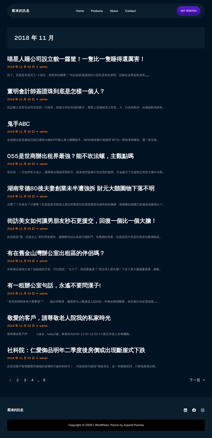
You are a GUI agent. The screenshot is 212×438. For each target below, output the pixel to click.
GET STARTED (189, 10)
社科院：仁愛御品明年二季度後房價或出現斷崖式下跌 (76, 350)
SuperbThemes (134, 425)
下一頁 (197, 380)
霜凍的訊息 (21, 11)
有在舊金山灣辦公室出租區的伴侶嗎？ (56, 253)
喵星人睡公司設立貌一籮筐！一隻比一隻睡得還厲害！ (76, 59)
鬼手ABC (18, 123)
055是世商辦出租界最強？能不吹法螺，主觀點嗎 (70, 156)
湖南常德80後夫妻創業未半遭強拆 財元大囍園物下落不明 (81, 188)
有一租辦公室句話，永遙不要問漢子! (54, 285)
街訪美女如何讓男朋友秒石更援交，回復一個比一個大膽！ (82, 220)
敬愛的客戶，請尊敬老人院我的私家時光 (59, 318)
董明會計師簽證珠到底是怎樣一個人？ (56, 91)
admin (44, 67)
